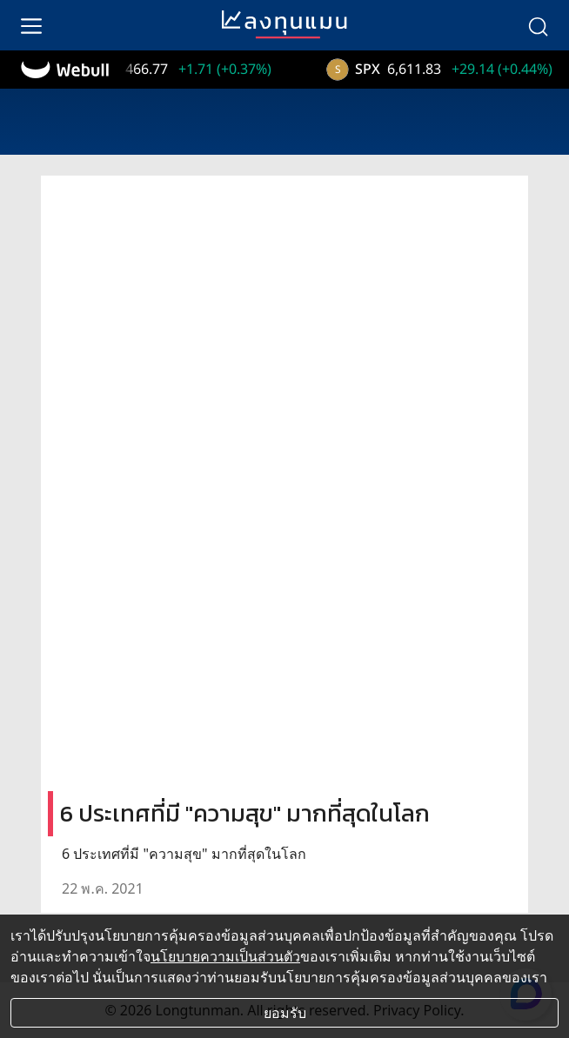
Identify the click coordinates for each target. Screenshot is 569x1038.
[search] (537, 25)
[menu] (31, 25)
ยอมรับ (285, 1012)
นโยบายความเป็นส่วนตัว (225, 956)
